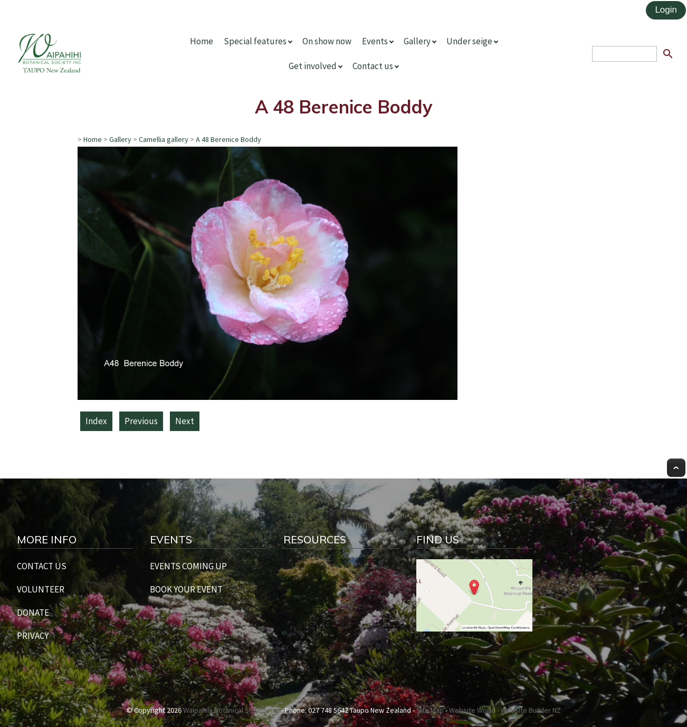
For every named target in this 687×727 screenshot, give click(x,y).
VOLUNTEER (40, 589)
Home (201, 41)
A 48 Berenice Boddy (228, 139)
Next (184, 421)
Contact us (372, 66)
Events (375, 41)
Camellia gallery (163, 139)
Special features (255, 41)
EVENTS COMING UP (188, 566)
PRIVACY (33, 636)
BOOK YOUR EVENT (186, 589)
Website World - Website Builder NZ (505, 710)
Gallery (417, 41)
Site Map (430, 710)
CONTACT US (41, 566)
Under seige (469, 41)
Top (676, 467)
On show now (326, 41)
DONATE (33, 612)
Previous (141, 421)
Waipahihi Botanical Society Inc (231, 710)
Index (96, 421)
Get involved (313, 66)
